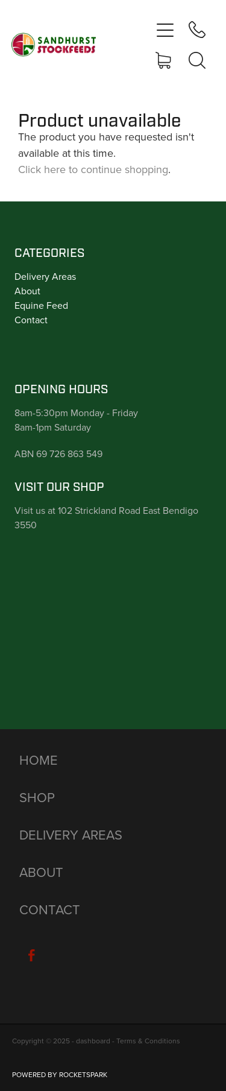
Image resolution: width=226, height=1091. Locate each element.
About (27, 290)
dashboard (93, 1041)
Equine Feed (41, 305)
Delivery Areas (45, 276)
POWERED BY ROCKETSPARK (59, 1074)
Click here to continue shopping (93, 169)
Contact (31, 319)
